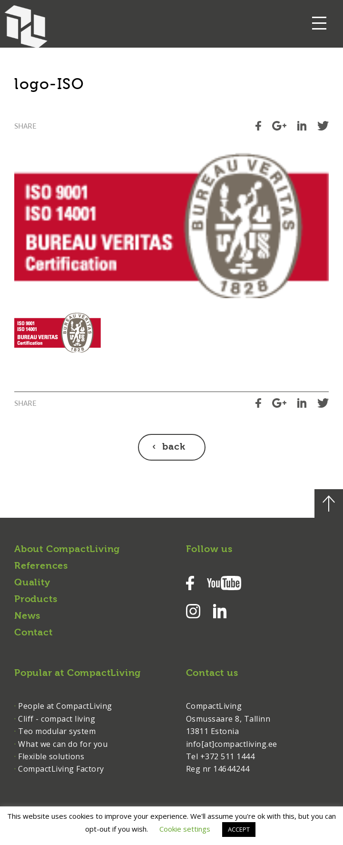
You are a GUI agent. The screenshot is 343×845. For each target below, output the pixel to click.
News (27, 616)
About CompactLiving (67, 549)
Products (35, 599)
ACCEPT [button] (239, 829)
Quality (32, 583)
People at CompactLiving (65, 706)
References (41, 566)
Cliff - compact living (56, 719)
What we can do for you (63, 744)
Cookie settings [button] (184, 829)
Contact (33, 633)
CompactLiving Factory (61, 769)
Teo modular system (57, 731)
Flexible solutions (51, 756)
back (174, 447)
